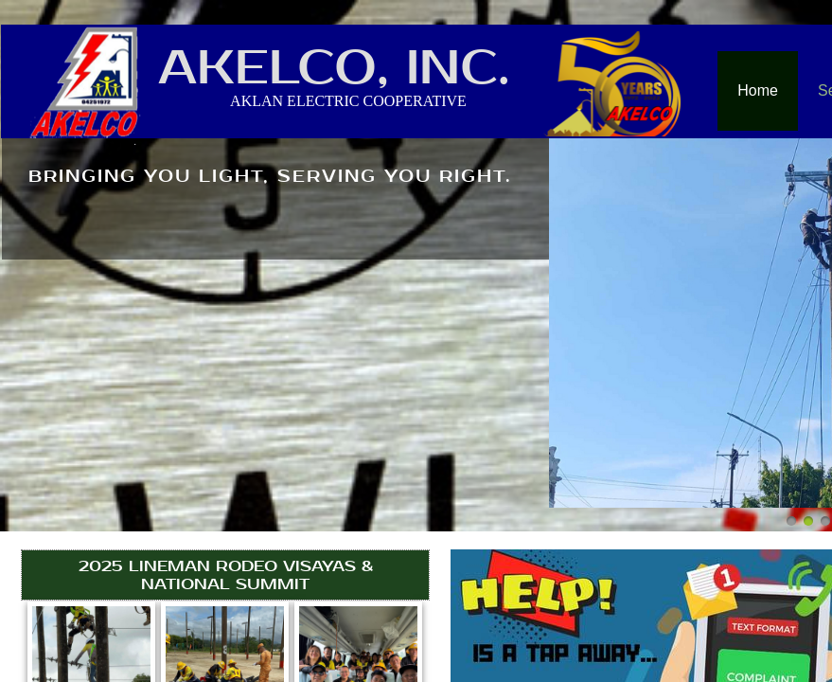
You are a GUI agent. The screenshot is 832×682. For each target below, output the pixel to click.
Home (757, 90)
